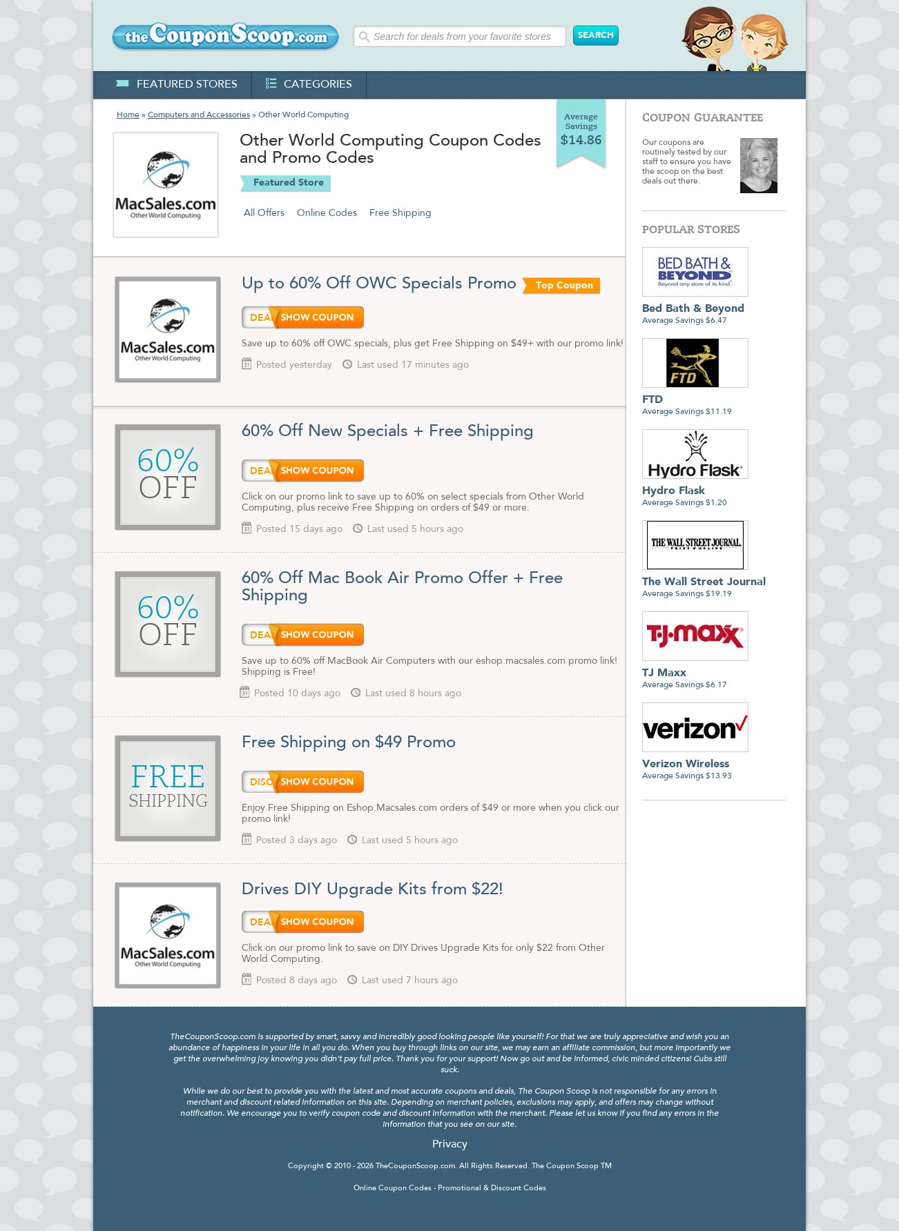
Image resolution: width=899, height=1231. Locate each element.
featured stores (176, 84)
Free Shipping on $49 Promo (349, 743)
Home (128, 115)
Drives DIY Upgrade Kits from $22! (375, 890)
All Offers (264, 213)
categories (309, 84)
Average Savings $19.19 (704, 582)
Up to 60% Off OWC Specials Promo (379, 284)
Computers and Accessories (199, 115)
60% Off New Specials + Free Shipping (388, 432)
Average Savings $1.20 (695, 491)
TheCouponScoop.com (415, 1166)
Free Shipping (400, 213)
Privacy (449, 1144)
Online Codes (327, 213)
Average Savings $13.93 (695, 764)
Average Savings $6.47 (695, 309)
